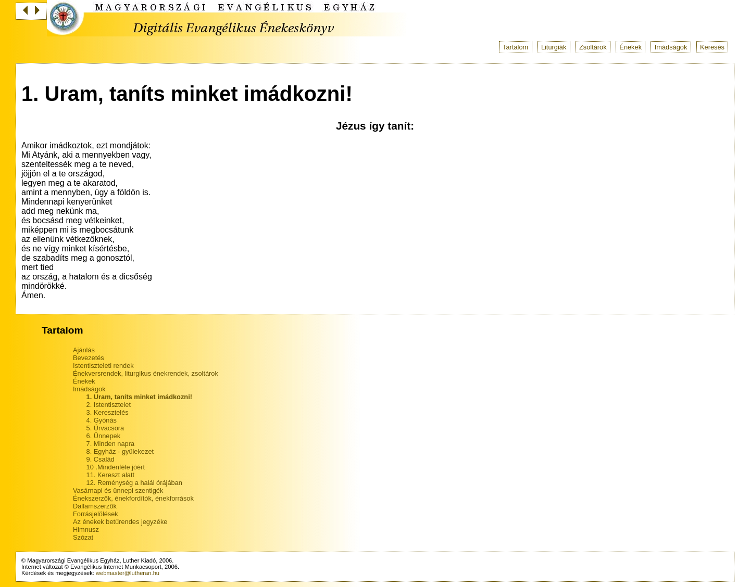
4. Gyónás (101, 420)
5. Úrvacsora (105, 428)
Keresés (712, 47)
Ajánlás (84, 350)
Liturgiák (553, 47)
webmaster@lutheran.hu (127, 573)
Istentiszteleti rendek (103, 365)
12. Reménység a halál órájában (134, 483)
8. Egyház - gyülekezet (120, 451)
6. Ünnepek (103, 436)
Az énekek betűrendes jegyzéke (120, 522)
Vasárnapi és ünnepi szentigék (118, 490)
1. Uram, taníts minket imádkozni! (139, 397)
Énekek (630, 47)
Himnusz (86, 529)
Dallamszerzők (95, 506)
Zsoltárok (593, 47)
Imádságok (671, 47)
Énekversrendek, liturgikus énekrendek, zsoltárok (145, 373)
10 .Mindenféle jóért (115, 467)
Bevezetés (88, 358)
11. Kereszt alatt (110, 475)
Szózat (83, 537)
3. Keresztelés (107, 412)
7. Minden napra (110, 444)
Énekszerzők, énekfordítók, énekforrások (133, 498)
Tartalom (515, 47)
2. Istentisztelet (108, 405)
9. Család (100, 459)
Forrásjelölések (95, 514)
